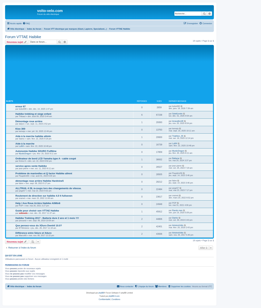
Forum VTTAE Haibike (23, 37)
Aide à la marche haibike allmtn (33, 136)
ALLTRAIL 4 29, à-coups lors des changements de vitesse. (48, 188)
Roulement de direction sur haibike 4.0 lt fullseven (43, 195)
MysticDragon (25, 153)
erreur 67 (20, 106)
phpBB (101, 293)
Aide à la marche (24, 143)
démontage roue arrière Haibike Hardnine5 (39, 181)
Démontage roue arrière (28, 121)
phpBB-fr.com (114, 296)
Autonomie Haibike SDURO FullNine (35, 151)
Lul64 (21, 146)
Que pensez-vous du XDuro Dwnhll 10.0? (38, 225)
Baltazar (175, 158)
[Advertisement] (109, 73)
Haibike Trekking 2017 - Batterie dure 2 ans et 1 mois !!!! (47, 218)
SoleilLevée (177, 114)
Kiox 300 (20, 128)
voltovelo (23, 213)
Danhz (175, 218)
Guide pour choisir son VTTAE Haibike (37, 210)
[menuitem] (26, 23)
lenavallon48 (177, 121)
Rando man (177, 210)
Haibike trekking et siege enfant (33, 114)
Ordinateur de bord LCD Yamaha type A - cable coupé (45, 158)
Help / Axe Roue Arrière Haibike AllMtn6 (37, 203)
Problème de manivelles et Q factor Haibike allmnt (43, 173)
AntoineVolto (177, 225)
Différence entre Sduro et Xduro (33, 233)
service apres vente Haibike (31, 166)
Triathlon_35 (177, 136)
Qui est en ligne (13, 255)
